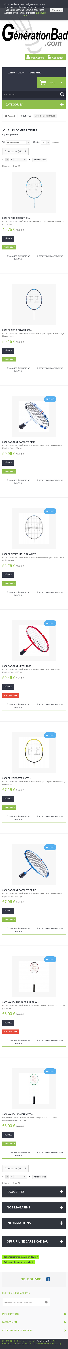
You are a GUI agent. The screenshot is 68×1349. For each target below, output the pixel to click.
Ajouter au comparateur (51, 256)
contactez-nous (16, 72)
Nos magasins (18, 1207)
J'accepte (57, 10)
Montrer (36, 142)
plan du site (35, 72)
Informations (19, 1223)
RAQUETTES (25, 116)
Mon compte (9, 1322)
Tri (3, 142)
